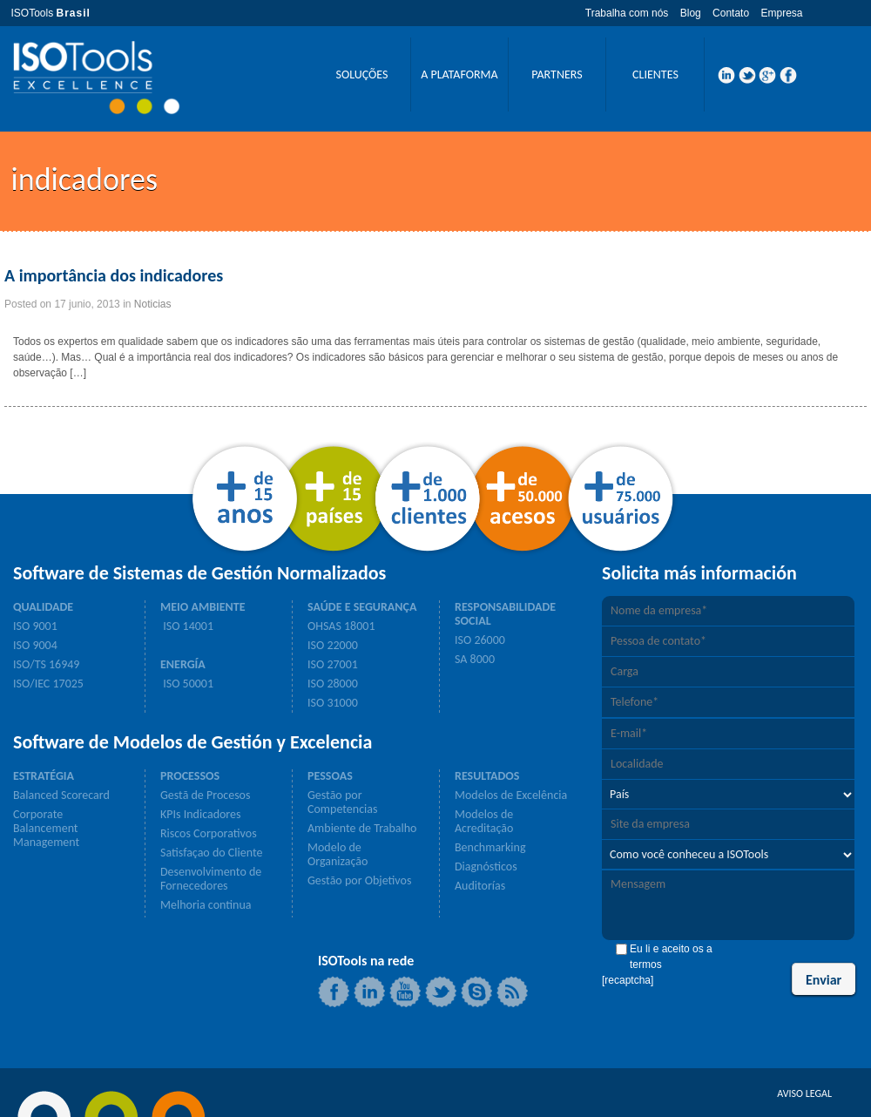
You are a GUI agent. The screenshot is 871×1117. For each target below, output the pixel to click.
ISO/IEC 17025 (48, 684)
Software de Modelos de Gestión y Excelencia (192, 742)
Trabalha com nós (627, 13)
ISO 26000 (480, 640)
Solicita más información (699, 573)
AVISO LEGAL (804, 1093)
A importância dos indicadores (113, 275)
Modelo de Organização (337, 855)
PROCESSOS (189, 776)
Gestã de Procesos (205, 795)
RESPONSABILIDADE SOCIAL (505, 614)
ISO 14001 (186, 626)
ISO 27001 (332, 665)
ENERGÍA (183, 665)
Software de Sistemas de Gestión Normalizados (199, 573)
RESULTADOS (487, 776)
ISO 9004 (35, 646)
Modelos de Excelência (511, 795)
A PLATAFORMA (459, 74)
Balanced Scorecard (61, 795)
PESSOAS (330, 776)
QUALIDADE (43, 607)
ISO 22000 (332, 646)
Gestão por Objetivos (359, 881)
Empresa (781, 13)
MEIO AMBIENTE (203, 607)
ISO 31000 (332, 703)
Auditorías (480, 886)
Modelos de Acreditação (484, 822)
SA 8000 (475, 660)
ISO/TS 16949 (46, 665)
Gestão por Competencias (342, 802)
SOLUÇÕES (361, 74)
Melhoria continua (205, 905)
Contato (730, 13)
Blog (690, 13)
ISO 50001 (186, 684)
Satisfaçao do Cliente (211, 853)
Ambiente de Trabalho (361, 829)
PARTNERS (556, 74)
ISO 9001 (35, 626)
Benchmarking (490, 848)
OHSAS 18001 (341, 626)
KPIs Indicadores (200, 815)
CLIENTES (655, 74)
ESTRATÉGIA (43, 776)
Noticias (153, 304)
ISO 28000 (332, 684)
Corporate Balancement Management (46, 829)
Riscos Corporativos (208, 834)
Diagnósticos (486, 867)
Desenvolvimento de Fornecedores (210, 879)
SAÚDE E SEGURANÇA (361, 607)
